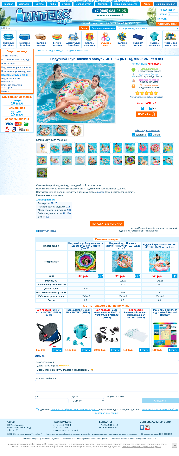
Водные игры (8, 63)
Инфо (53, 4)
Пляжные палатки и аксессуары (11, 86)
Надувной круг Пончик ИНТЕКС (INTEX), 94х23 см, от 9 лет (160, 245)
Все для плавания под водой (16, 59)
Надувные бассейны (8, 35)
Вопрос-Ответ (83, 4)
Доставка (24, 4)
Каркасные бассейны (25, 35)
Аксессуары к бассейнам (73, 35)
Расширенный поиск (103, 28)
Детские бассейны (57, 35)
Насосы (5, 91)
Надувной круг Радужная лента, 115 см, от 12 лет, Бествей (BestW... (85, 246)
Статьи (66, 4)
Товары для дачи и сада (170, 35)
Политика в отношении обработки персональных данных (85, 439)
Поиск (84, 28)
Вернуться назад (47, 231)
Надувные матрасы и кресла (16, 67)
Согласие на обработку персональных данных (75, 409)
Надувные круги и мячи (14, 75)
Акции (147, 4)
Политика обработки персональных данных (141, 447)
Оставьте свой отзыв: (46, 378)
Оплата (39, 4)
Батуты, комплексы (89, 35)
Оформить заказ (167, 24)
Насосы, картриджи (154, 35)
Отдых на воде (106, 35)
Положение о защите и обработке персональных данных (134, 439)
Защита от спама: (115, 396)
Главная (8, 4)
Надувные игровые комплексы (11, 79)
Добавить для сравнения (146, 130)
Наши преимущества (125, 4)
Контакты (103, 4)
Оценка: (75, 396)
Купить (57, 350)
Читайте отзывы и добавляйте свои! (146, 97)
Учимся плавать (9, 55)
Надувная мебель (138, 35)
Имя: (37, 396)
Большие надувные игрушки (16, 71)
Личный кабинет (166, 4)
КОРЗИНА (169, 10)
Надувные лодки (122, 35)
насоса (101, 192)
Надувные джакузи (41, 35)
